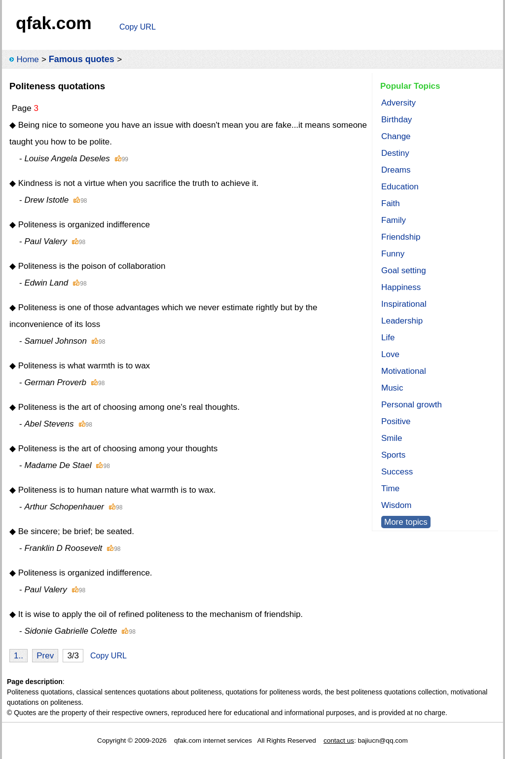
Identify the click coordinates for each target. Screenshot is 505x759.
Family (393, 220)
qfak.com (54, 23)
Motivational (403, 371)
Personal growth (411, 404)
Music (392, 388)
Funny (392, 253)
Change (396, 136)
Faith (390, 203)
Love (390, 354)
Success (397, 471)
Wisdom (396, 505)
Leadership (402, 320)
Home (27, 59)
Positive (396, 421)
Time (390, 488)
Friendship (400, 237)
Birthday (396, 119)
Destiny (395, 153)
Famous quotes (81, 59)
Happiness (401, 287)
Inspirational (404, 304)
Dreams (396, 170)
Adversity (398, 103)
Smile (391, 438)
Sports (393, 455)
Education (400, 186)
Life (388, 337)
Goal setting (403, 270)
